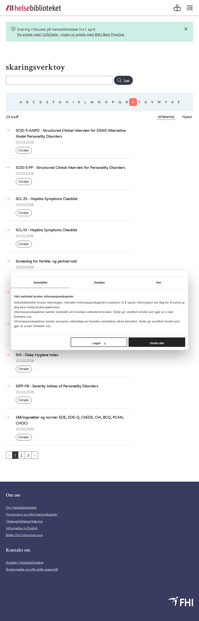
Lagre (99, 343)
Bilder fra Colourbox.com (24, 535)
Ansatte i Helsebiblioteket (25, 562)
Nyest (187, 116)
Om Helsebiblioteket (21, 507)
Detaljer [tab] (99, 282)
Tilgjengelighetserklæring (24, 521)
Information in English (22, 528)
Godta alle (157, 343)
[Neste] (34, 455)
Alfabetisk (166, 116)
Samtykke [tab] (40, 282)
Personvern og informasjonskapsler (31, 514)
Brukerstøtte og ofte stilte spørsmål (32, 569)
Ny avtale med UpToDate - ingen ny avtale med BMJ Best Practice (70, 34)
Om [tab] (158, 282)
